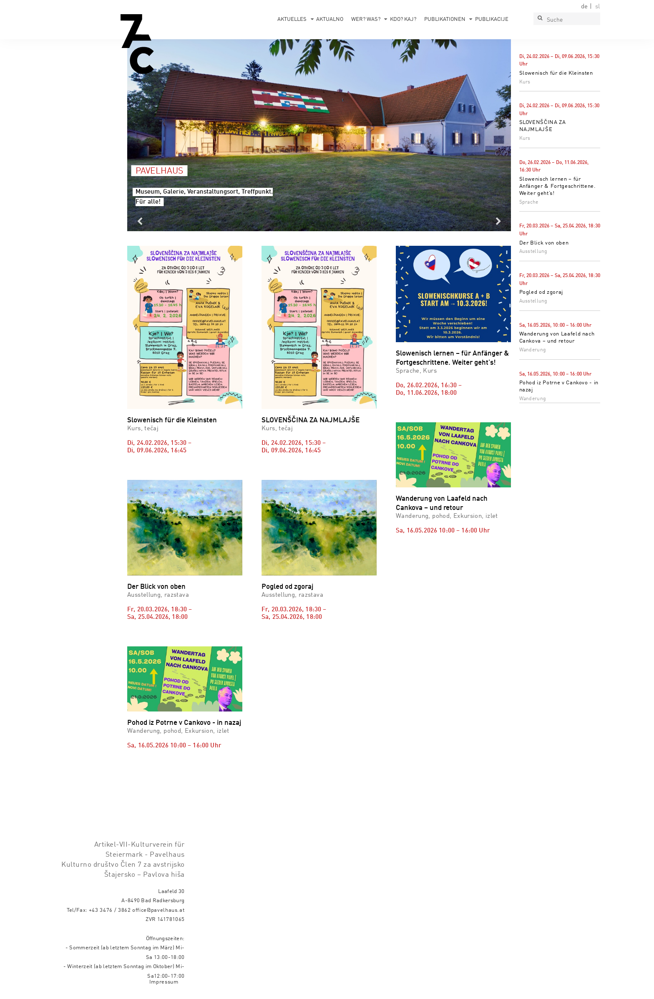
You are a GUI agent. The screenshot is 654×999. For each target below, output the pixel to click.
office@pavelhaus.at (158, 910)
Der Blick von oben (544, 243)
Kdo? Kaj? (403, 19)
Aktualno (329, 19)
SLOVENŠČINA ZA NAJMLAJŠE (311, 420)
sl (597, 7)
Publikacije (491, 19)
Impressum (164, 982)
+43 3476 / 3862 (110, 910)
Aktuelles (292, 19)
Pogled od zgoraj (541, 292)
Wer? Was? (365, 19)
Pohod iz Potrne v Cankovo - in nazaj (184, 723)
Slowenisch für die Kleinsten (556, 73)
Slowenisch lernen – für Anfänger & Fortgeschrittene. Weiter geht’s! (557, 186)
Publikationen (444, 19)
